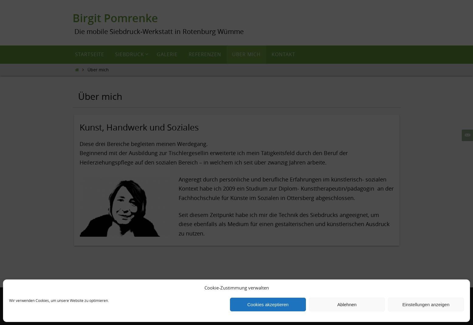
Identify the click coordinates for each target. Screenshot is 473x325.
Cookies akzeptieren (268, 304)
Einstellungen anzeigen (425, 304)
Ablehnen (346, 304)
